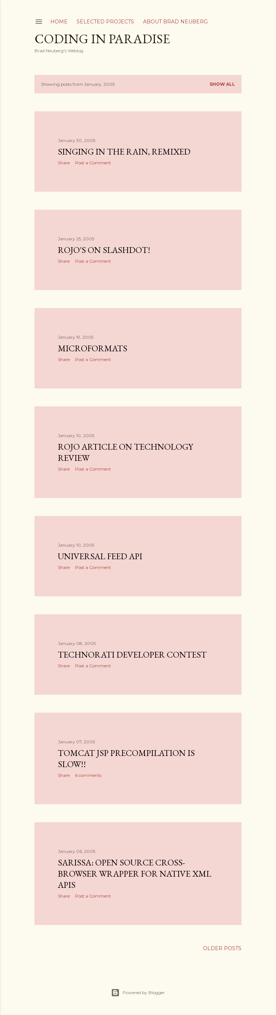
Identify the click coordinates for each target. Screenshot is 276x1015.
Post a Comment (93, 162)
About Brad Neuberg (175, 21)
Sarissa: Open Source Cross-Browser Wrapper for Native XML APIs (134, 873)
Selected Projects (105, 21)
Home (59, 21)
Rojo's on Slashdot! (104, 249)
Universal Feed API (100, 556)
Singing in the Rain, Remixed (124, 151)
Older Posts (222, 948)
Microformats (92, 348)
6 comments (88, 775)
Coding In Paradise (102, 38)
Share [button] (64, 162)
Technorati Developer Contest (132, 654)
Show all (222, 84)
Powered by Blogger (138, 992)
